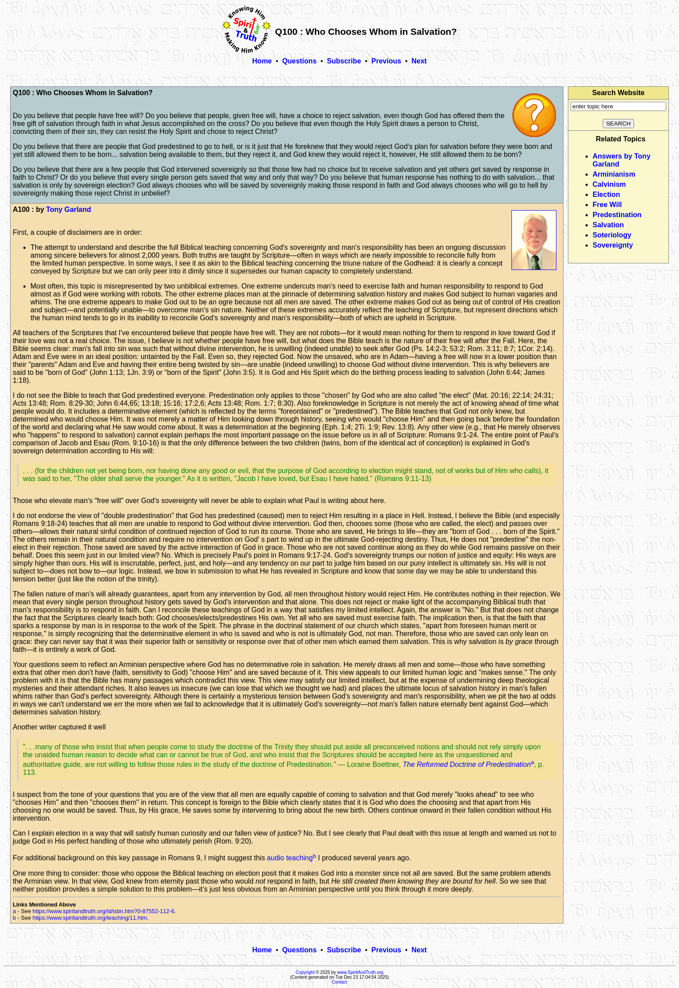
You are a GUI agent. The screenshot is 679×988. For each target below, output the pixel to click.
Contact (339, 982)
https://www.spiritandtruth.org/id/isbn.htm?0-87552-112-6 (104, 911)
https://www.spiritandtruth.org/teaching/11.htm (90, 917)
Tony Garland (68, 209)
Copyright (305, 972)
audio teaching (290, 858)
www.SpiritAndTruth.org (360, 972)
